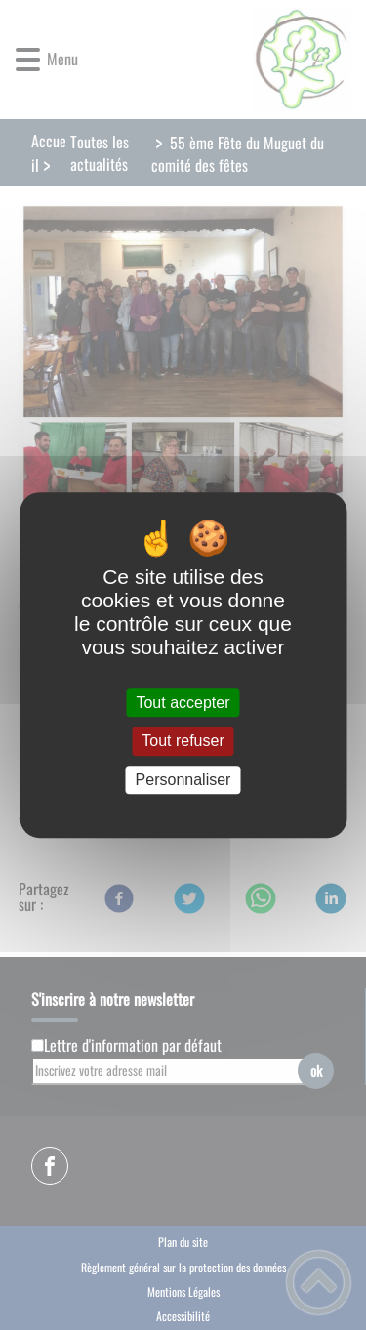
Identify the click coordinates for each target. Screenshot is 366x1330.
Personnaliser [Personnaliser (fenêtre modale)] (183, 779)
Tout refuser (183, 741)
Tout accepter (182, 702)
